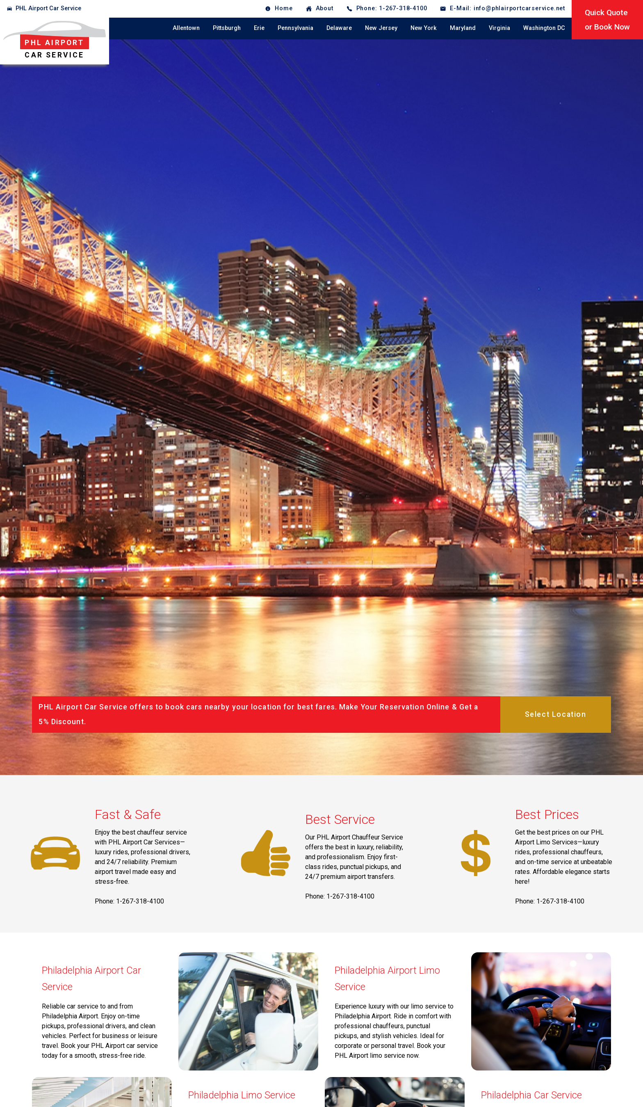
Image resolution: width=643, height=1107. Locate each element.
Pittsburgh (227, 28)
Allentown (186, 28)
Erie (259, 28)
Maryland (463, 28)
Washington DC (544, 28)
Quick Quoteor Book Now (607, 20)
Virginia (499, 28)
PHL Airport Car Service (48, 8)
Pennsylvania (295, 28)
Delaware (339, 28)
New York (423, 28)
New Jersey (381, 28)
